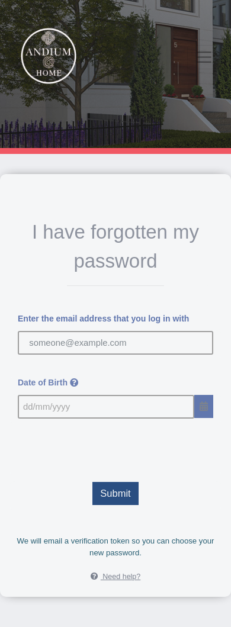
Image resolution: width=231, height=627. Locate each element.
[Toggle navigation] (204, 57)
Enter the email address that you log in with (103, 318)
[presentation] (115, 448)
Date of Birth (48, 382)
